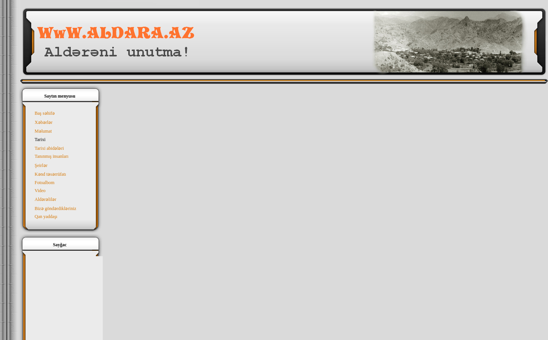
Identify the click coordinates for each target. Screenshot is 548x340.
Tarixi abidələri (49, 148)
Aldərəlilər (45, 199)
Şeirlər (41, 165)
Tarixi (40, 139)
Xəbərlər (44, 122)
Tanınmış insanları (51, 156)
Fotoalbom (44, 182)
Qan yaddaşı (46, 216)
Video (40, 190)
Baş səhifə (45, 113)
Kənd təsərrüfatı (50, 174)
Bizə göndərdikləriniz (55, 208)
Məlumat (43, 131)
